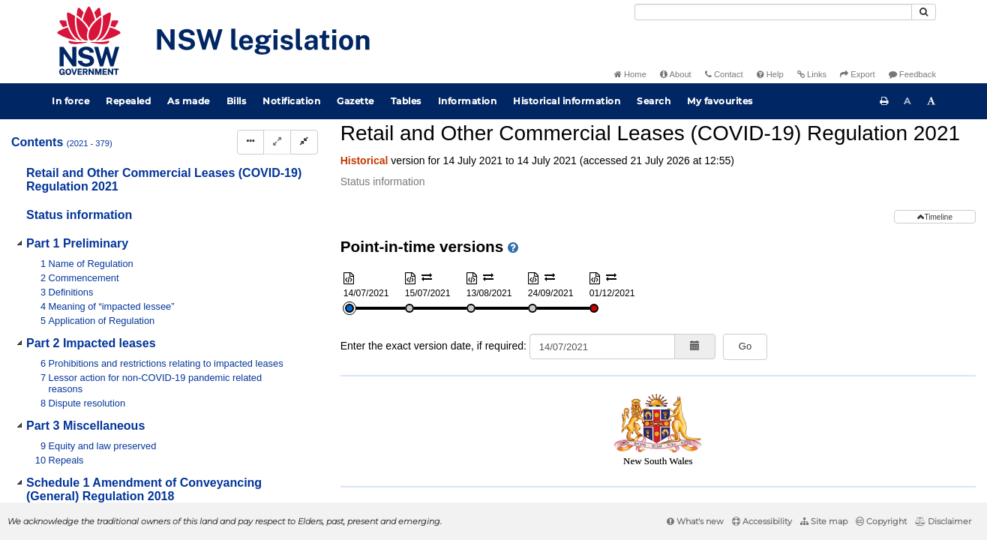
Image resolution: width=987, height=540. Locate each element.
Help (770, 74)
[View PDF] (818, 171)
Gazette (355, 100)
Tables (406, 100)
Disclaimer (943, 521)
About (676, 74)
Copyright (881, 521)
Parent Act (519, 146)
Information (467, 100)
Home (630, 74)
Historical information (566, 100)
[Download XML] (874, 171)
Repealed (128, 100)
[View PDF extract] (846, 171)
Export (857, 74)
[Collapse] (304, 142)
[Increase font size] (931, 101)
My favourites (720, 100)
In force (70, 100)
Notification (291, 100)
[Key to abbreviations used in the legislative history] (791, 171)
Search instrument (841, 146)
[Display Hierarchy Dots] (250, 142)
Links (811, 74)
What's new (695, 521)
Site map (824, 521)
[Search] (773, 12)
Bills (236, 100)
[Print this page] (884, 101)
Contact (724, 74)
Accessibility (762, 521)
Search (653, 100)
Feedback (912, 74)
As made (188, 100)
